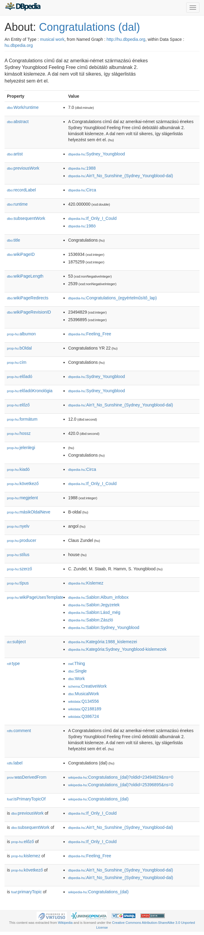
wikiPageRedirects (27, 297)
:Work (76, 678)
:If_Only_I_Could (92, 218)
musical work (52, 39)
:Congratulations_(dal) (98, 799)
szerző (19, 568)
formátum (22, 419)
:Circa (82, 189)
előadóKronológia (30, 390)
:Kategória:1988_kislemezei (102, 641)
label (14, 763)
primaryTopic (26, 891)
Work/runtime (23, 107)
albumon (21, 333)
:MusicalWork (83, 693)
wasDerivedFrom (27, 777)
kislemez (25, 855)
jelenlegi (21, 447)
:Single (77, 671)
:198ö (82, 225)
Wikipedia (65, 922)
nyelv (18, 526)
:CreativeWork (87, 686)
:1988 (82, 168)
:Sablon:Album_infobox (98, 597)
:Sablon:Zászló (90, 619)
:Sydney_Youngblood (96, 153)
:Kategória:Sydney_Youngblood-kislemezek (117, 649)
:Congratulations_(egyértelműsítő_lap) (112, 297)
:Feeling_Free (89, 333)
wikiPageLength (25, 276)
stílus (18, 554)
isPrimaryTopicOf (26, 799)
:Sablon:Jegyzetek (93, 604)
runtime (17, 204)
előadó (19, 376)
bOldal (19, 348)
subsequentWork (26, 218)
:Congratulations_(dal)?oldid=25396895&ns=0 (120, 784)
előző (18, 404)
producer (21, 540)
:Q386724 (83, 716)
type (13, 663)
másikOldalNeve (28, 512)
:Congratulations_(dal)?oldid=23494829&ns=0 (120, 777)
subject (16, 641)
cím (16, 362)
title (13, 240)
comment (19, 730)
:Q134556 (83, 701)
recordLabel (21, 189)
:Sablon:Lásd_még (94, 612)
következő (23, 483)
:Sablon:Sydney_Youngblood (103, 627)
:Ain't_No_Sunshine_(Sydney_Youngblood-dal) (120, 175)
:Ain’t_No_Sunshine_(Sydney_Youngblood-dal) (120, 877)
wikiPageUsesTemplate (35, 597)
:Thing (76, 663)
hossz (19, 433)
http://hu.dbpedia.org (125, 39)
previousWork (23, 168)
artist (15, 153)
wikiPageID (21, 254)
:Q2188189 (84, 708)
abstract (18, 121)
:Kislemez (85, 583)
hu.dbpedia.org (19, 45)
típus (18, 583)
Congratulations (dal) (89, 27)
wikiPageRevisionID (29, 312)
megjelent (22, 497)
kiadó (18, 469)
